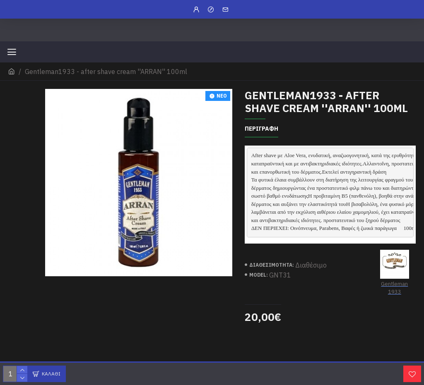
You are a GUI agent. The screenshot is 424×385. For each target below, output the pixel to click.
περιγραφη (261, 128)
